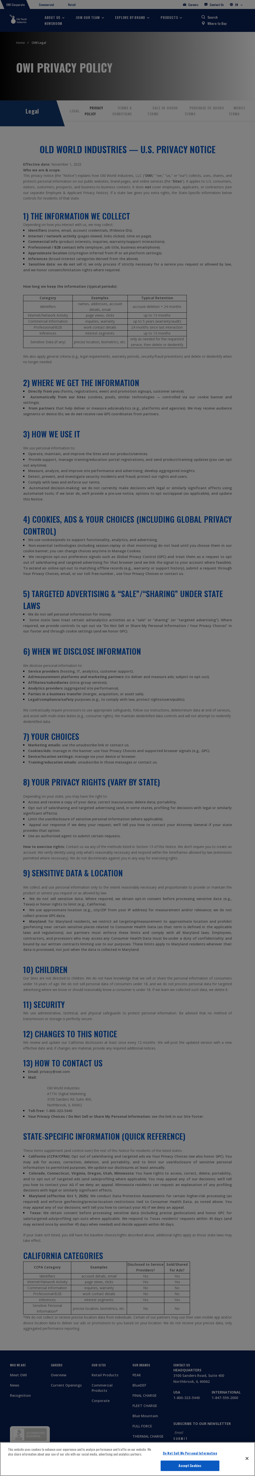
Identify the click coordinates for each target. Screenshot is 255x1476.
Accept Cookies (190, 1465)
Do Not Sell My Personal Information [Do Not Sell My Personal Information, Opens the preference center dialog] (190, 1453)
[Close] (247, 1458)
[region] (127, 1459)
